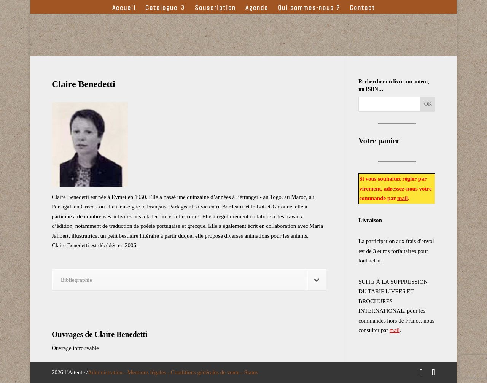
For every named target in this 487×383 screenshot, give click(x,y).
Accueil (124, 8)
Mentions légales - (149, 372)
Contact (362, 8)
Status (251, 372)
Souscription (215, 8)
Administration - (107, 372)
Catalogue (161, 8)
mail (402, 198)
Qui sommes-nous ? (309, 8)
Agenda (256, 8)
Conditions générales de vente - (207, 372)
